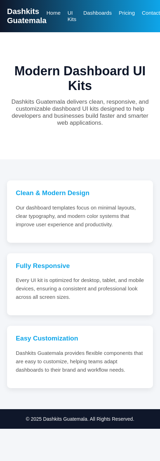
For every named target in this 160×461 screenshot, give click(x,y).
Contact (151, 13)
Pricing (127, 13)
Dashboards (98, 13)
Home (54, 13)
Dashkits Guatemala (27, 16)
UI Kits (72, 16)
